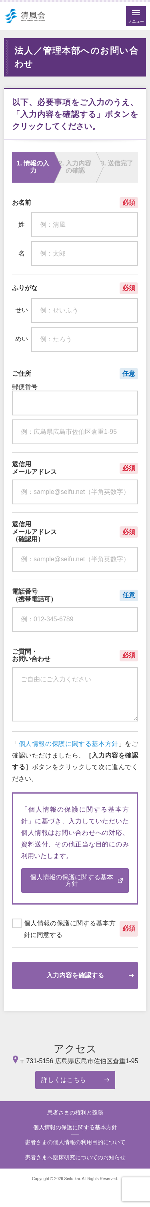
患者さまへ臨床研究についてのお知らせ (75, 1157)
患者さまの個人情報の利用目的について (75, 1142)
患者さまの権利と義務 (75, 1112)
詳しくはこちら (63, 1079)
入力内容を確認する (75, 975)
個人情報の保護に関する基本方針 (68, 743)
